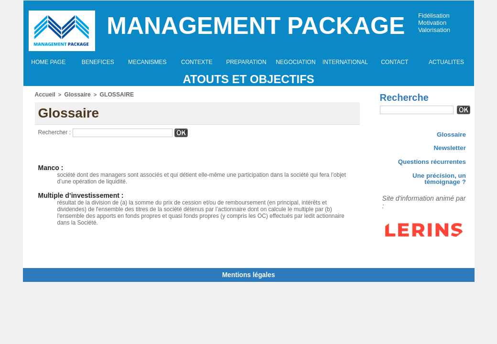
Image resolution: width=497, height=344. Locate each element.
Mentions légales (249, 272)
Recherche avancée (403, 120)
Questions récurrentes (437, 163)
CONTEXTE (196, 62)
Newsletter (451, 148)
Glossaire (74, 94)
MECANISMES (147, 62)
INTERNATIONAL (345, 62)
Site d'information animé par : (413, 193)
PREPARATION (246, 62)
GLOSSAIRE (110, 94)
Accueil (44, 94)
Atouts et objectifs (248, 79)
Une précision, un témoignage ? (425, 178)
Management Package (256, 25)
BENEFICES (98, 62)
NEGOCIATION (295, 62)
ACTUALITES (446, 62)
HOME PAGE (48, 62)
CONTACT (394, 62)
